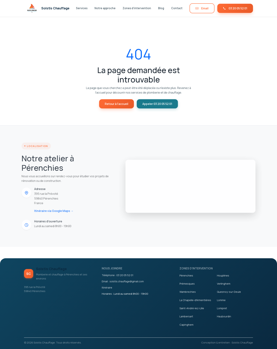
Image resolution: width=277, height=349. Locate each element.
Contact (176, 8)
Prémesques (187, 283)
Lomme (221, 300)
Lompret (222, 308)
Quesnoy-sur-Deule (229, 291)
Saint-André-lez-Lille (191, 308)
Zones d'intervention (137, 8)
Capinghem (186, 324)
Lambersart (186, 316)
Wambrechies (187, 291)
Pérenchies (186, 275)
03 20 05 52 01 (235, 8)
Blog (161, 8)
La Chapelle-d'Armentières (195, 300)
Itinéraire (107, 287)
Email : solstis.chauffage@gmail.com (123, 281)
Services (81, 8)
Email (202, 8)
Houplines (223, 275)
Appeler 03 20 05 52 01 (157, 104)
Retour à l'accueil (116, 104)
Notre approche (105, 8)
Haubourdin (224, 316)
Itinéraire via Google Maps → (49, 211)
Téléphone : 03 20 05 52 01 (117, 275)
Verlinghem (223, 283)
